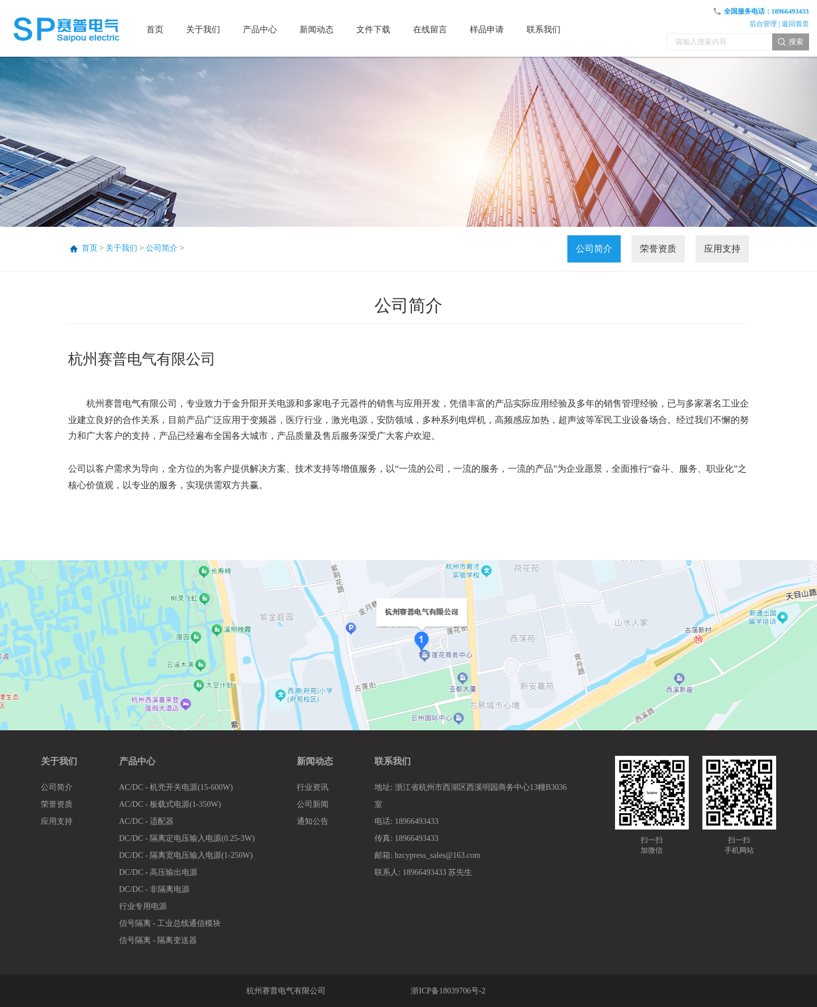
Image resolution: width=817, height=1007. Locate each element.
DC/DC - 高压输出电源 (158, 872)
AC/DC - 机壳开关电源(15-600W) (176, 787)
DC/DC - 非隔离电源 (154, 889)
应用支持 (722, 248)
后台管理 (763, 24)
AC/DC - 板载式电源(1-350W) (170, 804)
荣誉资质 (658, 248)
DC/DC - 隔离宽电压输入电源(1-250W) (186, 855)
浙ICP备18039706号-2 (448, 991)
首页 (90, 248)
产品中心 (137, 761)
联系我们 (392, 761)
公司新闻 (313, 804)
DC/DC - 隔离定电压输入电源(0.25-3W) (187, 838)
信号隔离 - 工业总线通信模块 (170, 923)
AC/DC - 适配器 (146, 821)
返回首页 (795, 24)
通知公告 (313, 821)
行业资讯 (313, 787)
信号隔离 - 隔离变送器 (158, 940)
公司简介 (162, 248)
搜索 (796, 41)
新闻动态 (315, 761)
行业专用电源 (143, 906)
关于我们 (121, 248)
